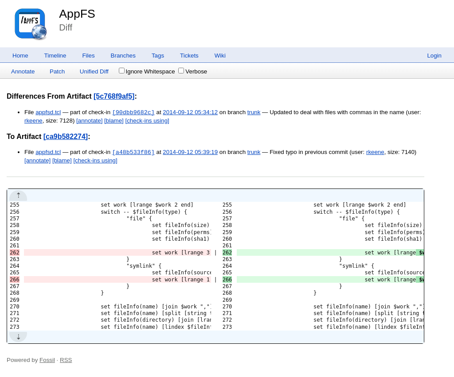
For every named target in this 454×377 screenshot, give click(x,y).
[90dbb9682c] (133, 112)
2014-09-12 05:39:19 (190, 152)
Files (88, 55)
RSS (66, 360)
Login (434, 55)
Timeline (55, 55)
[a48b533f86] (133, 152)
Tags (158, 55)
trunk (254, 112)
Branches (123, 55)
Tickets (189, 55)
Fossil (47, 360)
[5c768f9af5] (114, 96)
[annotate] (89, 120)
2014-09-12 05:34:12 (190, 112)
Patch (57, 71)
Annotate (23, 71)
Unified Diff (94, 71)
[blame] (114, 120)
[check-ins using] (147, 120)
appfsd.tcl (48, 112)
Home (20, 55)
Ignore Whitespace (147, 71)
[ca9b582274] (65, 136)
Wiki (220, 55)
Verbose (192, 71)
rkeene (33, 120)
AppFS (77, 13)
